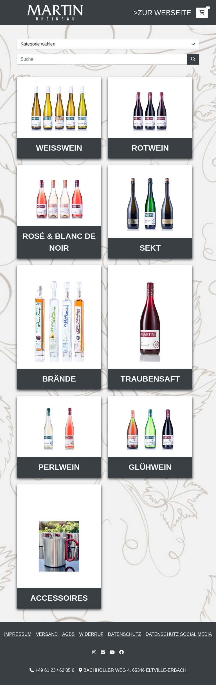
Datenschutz (124, 634)
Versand (47, 634)
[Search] (102, 59)
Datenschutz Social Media (179, 634)
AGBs (68, 634)
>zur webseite (162, 13)
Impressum (18, 634)
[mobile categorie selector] (108, 44)
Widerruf (91, 634)
